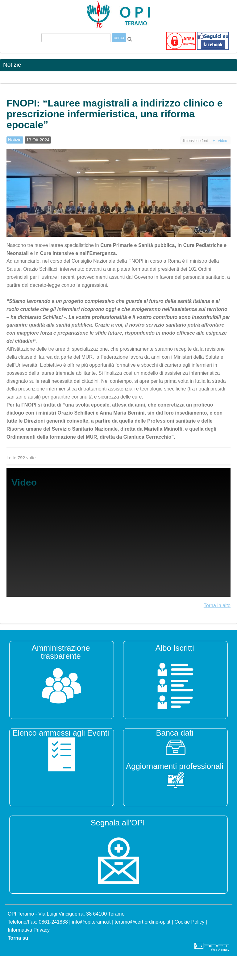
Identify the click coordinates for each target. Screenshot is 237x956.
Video (222, 141)
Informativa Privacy (29, 930)
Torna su (18, 938)
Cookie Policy (189, 922)
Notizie (15, 139)
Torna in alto (217, 605)
